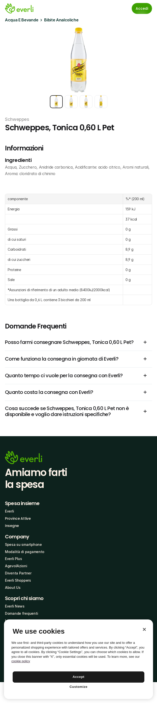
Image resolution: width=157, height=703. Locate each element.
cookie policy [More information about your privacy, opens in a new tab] (20, 661)
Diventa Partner (18, 573)
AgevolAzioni (16, 566)
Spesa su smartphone (23, 544)
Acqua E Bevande (21, 19)
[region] (78, 659)
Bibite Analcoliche (61, 19)
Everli (9, 511)
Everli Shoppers (18, 580)
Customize (78, 687)
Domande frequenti (21, 613)
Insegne (12, 525)
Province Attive (18, 518)
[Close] (144, 629)
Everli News (15, 606)
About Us (13, 587)
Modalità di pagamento (24, 552)
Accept (79, 677)
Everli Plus (13, 559)
